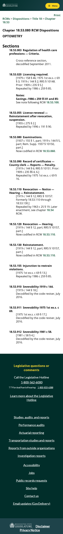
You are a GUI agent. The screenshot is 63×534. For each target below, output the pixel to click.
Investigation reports (32, 456)
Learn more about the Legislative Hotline (31, 398)
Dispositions (21, 19)
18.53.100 (52, 102)
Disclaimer (43, 526)
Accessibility (31, 465)
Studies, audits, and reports (31, 417)
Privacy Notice (30, 530)
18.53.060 (49, 151)
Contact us (31, 496)
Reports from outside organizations (31, 448)
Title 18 (37, 19)
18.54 (50, 210)
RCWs (6, 19)
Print (57, 15)
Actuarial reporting (31, 432)
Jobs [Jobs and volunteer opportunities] (32, 473)
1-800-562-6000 (31, 382)
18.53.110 (49, 234)
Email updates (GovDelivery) (31, 503)
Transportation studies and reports (31, 440)
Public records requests (31, 480)
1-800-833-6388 (45, 387)
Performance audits (31, 425)
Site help (31, 488)
